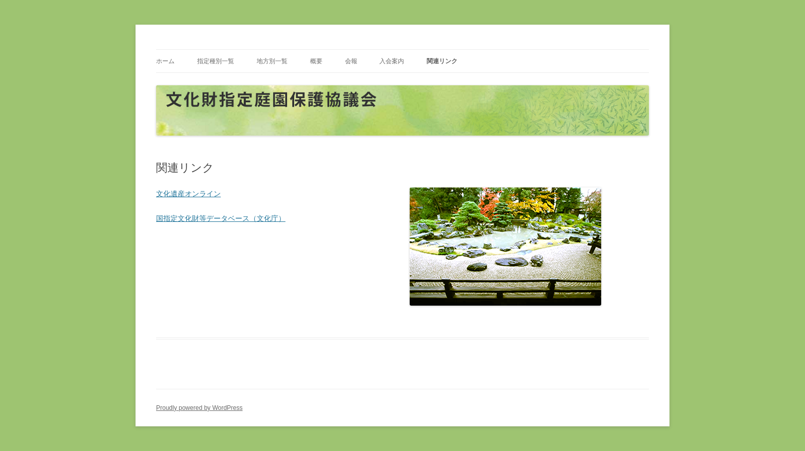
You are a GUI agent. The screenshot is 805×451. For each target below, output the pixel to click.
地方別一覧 (272, 61)
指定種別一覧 (215, 61)
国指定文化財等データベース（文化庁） (220, 218)
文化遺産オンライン (188, 194)
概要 (316, 61)
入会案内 (391, 61)
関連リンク (442, 61)
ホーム (165, 61)
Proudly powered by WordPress (199, 407)
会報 (351, 61)
